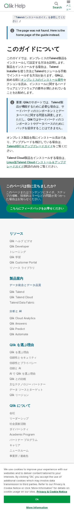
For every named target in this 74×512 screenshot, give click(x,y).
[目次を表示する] (8, 17)
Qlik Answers (18, 323)
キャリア (15, 445)
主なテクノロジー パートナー (28, 384)
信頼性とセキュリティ (23, 357)
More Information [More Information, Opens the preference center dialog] (37, 507)
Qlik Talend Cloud (21, 297)
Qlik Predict (17, 328)
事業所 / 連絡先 (19, 455)
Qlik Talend (17, 291)
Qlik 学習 (15, 257)
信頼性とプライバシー (23, 362)
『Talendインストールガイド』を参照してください (38, 19)
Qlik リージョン (19, 395)
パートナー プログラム (24, 439)
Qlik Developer (19, 246)
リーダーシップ (19, 418)
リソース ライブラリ (22, 267)
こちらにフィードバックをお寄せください (37, 208)
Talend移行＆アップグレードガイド (30, 146)
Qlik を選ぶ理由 (19, 352)
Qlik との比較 (18, 378)
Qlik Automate (19, 334)
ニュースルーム (19, 450)
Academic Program (22, 434)
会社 (12, 413)
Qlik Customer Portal (23, 262)
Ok (37, 499)
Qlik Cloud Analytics (22, 318)
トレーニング (18, 251)
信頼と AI (15, 368)
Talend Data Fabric (22, 302)
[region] (37, 487)
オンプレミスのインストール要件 (42, 80)
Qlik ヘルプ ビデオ (21, 241)
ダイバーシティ (19, 429)
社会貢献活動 (18, 423)
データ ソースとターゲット (26, 389)
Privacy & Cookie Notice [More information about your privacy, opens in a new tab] (52, 491)
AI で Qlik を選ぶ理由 (22, 373)
